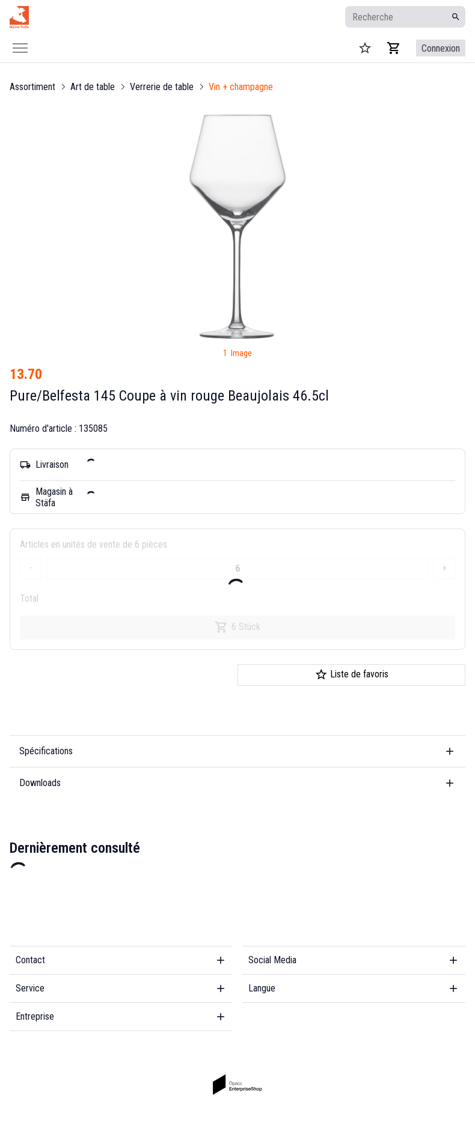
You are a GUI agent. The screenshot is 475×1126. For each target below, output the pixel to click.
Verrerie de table (162, 86)
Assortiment (32, 86)
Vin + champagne (241, 86)
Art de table (92, 86)
